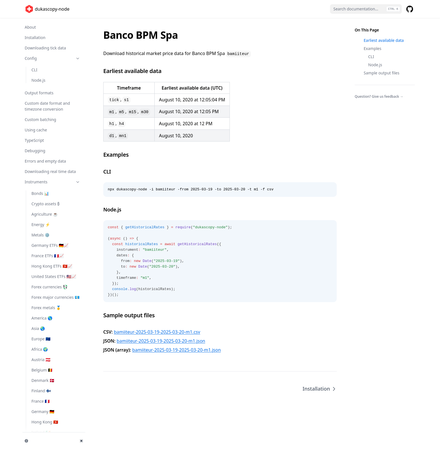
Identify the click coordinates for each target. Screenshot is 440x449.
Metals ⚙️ (40, 235)
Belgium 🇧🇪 (42, 370)
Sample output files (381, 73)
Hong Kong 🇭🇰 (44, 422)
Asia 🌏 (38, 328)
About (30, 27)
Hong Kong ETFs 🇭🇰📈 (51, 266)
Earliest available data (384, 40)
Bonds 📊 (40, 193)
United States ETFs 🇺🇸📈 (53, 276)
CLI (34, 69)
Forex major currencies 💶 (55, 297)
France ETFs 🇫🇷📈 (47, 255)
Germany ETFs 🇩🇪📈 (49, 245)
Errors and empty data (45, 161)
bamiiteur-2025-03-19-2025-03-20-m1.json (161, 341)
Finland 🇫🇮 (41, 390)
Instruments (52, 181)
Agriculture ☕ (44, 214)
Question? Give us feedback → (379, 96)
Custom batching (40, 119)
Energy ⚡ (40, 224)
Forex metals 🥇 (46, 307)
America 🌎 (41, 318)
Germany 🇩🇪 (42, 411)
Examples (372, 48)
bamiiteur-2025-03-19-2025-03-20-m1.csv (157, 332)
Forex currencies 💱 (49, 287)
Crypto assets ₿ (45, 203)
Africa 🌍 (39, 349)
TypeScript (34, 140)
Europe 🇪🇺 (41, 338)
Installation (35, 37)
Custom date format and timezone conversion (47, 106)
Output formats (39, 92)
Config (52, 58)
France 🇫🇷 (40, 401)
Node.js (38, 80)
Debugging (35, 150)
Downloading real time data (50, 171)
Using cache (36, 130)
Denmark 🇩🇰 (42, 380)
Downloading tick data (45, 48)
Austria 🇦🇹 (41, 359)
